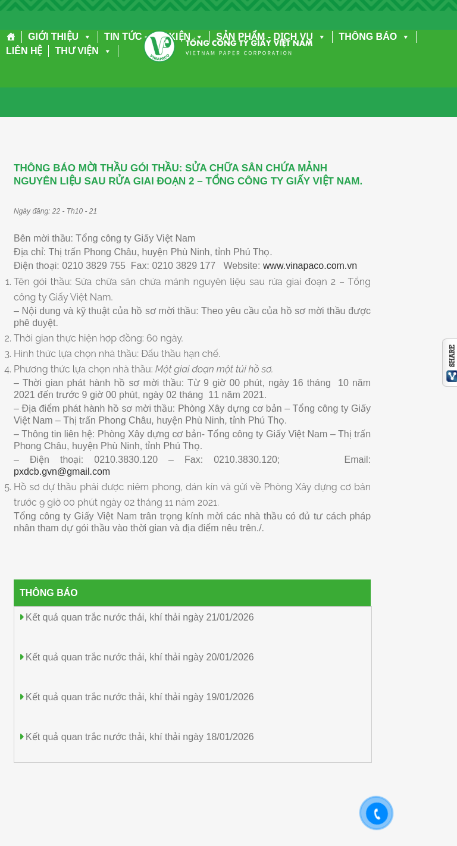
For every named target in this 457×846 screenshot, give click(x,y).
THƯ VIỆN (83, 51)
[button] (85, 37)
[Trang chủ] (11, 37)
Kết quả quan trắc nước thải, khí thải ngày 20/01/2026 (140, 657)
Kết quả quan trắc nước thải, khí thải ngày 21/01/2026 (140, 617)
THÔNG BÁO (374, 37)
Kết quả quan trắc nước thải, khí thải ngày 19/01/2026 (140, 697)
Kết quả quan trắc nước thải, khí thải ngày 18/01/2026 (140, 737)
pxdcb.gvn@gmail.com (62, 471)
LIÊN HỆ (24, 51)
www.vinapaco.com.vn (310, 266)
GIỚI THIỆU (60, 37)
